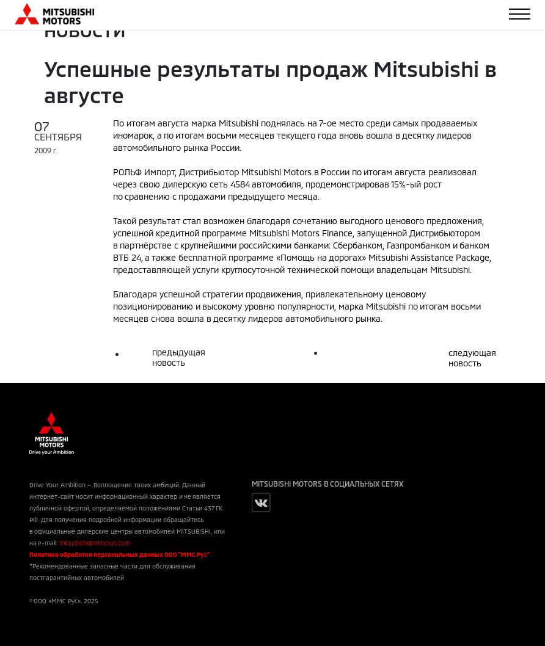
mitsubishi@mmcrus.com (94, 542)
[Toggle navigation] (519, 14)
